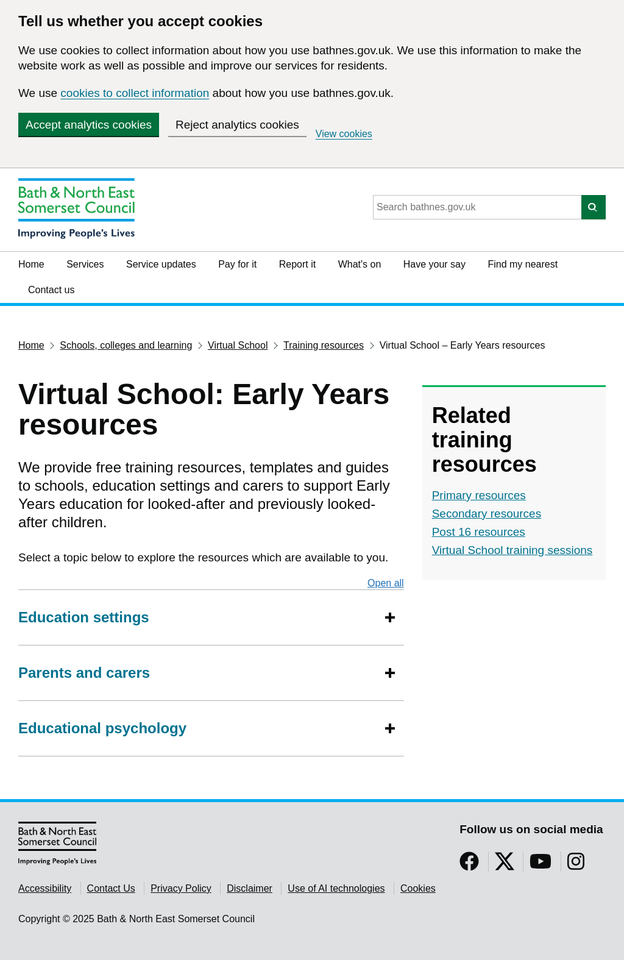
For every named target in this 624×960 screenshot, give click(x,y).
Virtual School (238, 345)
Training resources (323, 345)
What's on (359, 264)
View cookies (344, 134)
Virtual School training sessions (512, 550)
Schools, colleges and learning (126, 345)
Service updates (161, 264)
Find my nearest (523, 264)
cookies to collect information (134, 93)
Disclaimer (249, 888)
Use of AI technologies (336, 888)
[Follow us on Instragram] (575, 865)
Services (85, 264)
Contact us (51, 290)
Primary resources (479, 495)
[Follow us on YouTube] (540, 865)
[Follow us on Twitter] (504, 865)
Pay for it (237, 264)
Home (31, 264)
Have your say (434, 264)
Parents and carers (84, 672)
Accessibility (44, 888)
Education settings (83, 617)
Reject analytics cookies (237, 124)
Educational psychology (102, 728)
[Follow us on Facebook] (469, 865)
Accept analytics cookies (89, 124)
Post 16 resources (478, 531)
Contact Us (111, 888)
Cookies (418, 888)
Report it (297, 264)
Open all (385, 582)
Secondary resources (487, 513)
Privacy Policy (181, 888)
